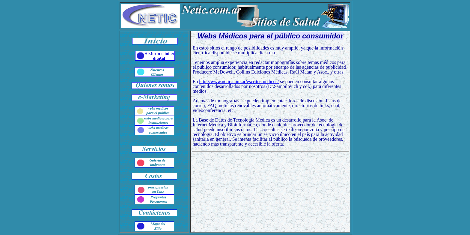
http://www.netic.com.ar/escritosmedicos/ (239, 81)
